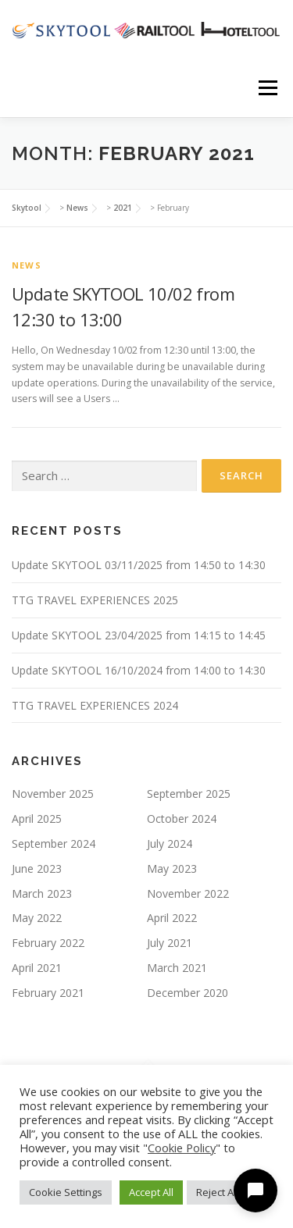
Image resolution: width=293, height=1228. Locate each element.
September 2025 (188, 793)
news (26, 265)
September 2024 (53, 843)
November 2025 (53, 793)
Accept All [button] (151, 1192)
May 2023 (172, 868)
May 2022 (37, 917)
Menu (267, 87)
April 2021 (37, 967)
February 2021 (48, 992)
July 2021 (169, 942)
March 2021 (177, 967)
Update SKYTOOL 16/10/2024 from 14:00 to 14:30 (139, 670)
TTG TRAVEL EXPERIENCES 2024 (95, 705)
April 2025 (37, 818)
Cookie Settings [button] (65, 1192)
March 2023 (42, 893)
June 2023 (37, 868)
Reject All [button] (217, 1192)
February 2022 (48, 942)
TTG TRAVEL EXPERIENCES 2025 (95, 600)
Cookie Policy (182, 1147)
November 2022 (188, 893)
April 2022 (172, 917)
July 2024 (169, 843)
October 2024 (181, 818)
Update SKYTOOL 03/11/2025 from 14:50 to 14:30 (139, 564)
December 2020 (187, 992)
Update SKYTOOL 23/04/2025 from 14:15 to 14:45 (139, 635)
